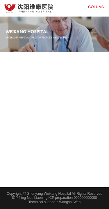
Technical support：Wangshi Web (54, 202)
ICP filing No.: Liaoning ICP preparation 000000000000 (54, 198)
